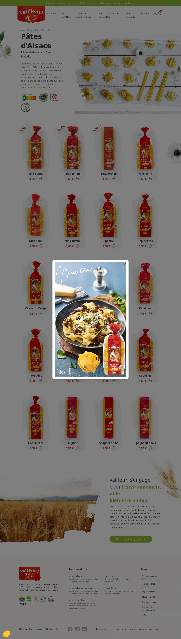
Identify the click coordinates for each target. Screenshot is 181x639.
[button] (6, 633)
